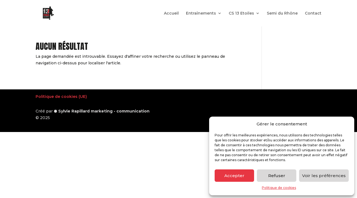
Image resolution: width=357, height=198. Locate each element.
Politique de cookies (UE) (61, 96)
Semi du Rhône (282, 13)
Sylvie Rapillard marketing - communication (104, 111)
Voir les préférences (324, 175)
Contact (313, 13)
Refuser (276, 175)
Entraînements (201, 13)
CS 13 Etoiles (241, 13)
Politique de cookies (279, 188)
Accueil (171, 13)
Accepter (234, 175)
